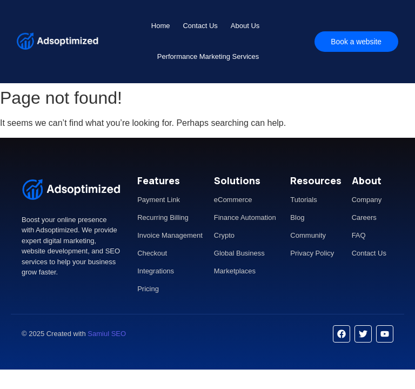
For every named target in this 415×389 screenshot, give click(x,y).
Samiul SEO (107, 334)
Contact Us (200, 26)
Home (160, 26)
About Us (245, 26)
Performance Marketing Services (208, 56)
